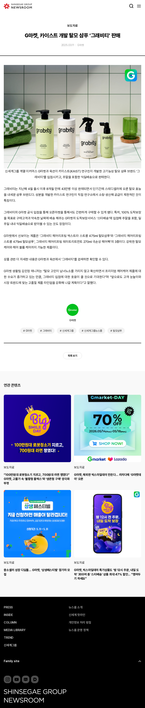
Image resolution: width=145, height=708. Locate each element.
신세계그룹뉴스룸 (93, 330)
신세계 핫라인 (77, 615)
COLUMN (10, 622)
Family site (11, 661)
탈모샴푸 (117, 330)
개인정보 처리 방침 (80, 622)
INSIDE (8, 615)
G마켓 (80, 45)
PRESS (8, 607)
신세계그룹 (67, 330)
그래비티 (47, 330)
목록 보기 (72, 355)
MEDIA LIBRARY (14, 630)
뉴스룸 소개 (76, 607)
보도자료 (72, 25)
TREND (8, 637)
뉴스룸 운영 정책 (79, 630)
